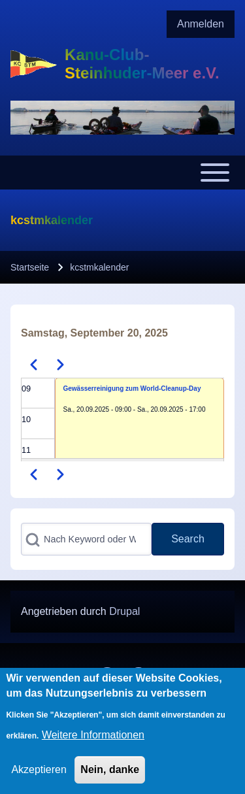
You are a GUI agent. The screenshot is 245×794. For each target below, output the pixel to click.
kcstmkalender (99, 267)
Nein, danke (109, 779)
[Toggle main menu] (122, 173)
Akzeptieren (39, 779)
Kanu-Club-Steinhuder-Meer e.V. (142, 64)
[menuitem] (201, 24)
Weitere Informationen (93, 744)
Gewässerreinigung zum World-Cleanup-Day (132, 388)
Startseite (29, 267)
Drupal (124, 611)
